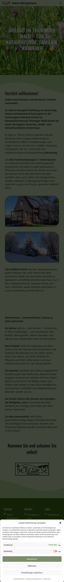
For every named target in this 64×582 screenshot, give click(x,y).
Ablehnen (32, 566)
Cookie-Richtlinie (19, 579)
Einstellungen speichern (32, 572)
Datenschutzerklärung (34, 579)
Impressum (47, 579)
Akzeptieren (32, 559)
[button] (60, 523)
